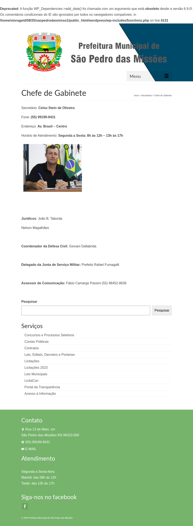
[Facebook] (25, 506)
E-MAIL (28, 449)
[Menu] (149, 76)
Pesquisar (29, 301)
